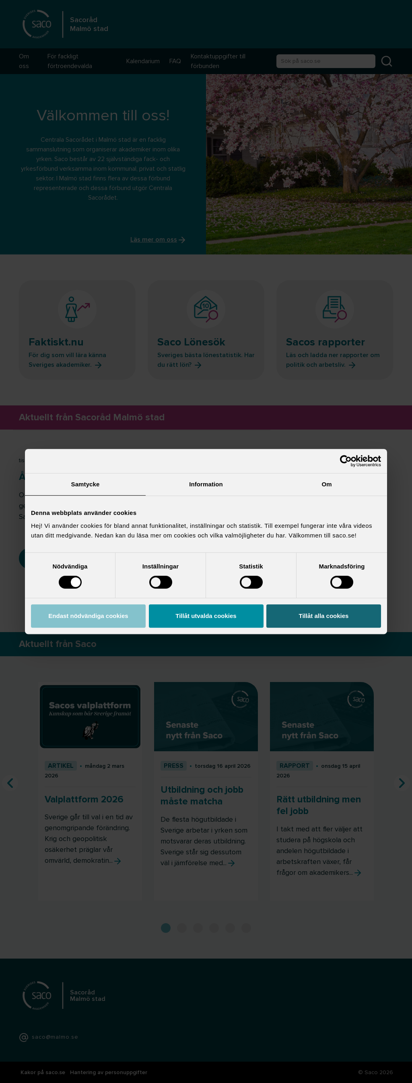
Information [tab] (206, 484)
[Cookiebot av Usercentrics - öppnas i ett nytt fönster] (346, 461)
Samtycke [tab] (85, 484)
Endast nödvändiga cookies (88, 615)
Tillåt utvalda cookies (205, 615)
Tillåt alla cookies (324, 615)
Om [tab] (326, 484)
